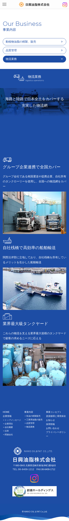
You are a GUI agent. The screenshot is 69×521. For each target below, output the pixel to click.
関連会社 (9, 434)
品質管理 (11, 50)
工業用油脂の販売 (34, 419)
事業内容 (28, 412)
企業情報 (7, 416)
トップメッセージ (13, 420)
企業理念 (9, 424)
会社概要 (9, 427)
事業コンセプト (53, 412)
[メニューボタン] (4, 4)
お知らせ (50, 420)
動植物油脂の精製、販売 (21, 41)
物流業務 (30, 427)
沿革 (7, 431)
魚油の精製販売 (33, 416)
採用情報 (50, 424)
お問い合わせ (52, 428)
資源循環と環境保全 (56, 416)
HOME (6, 412)
